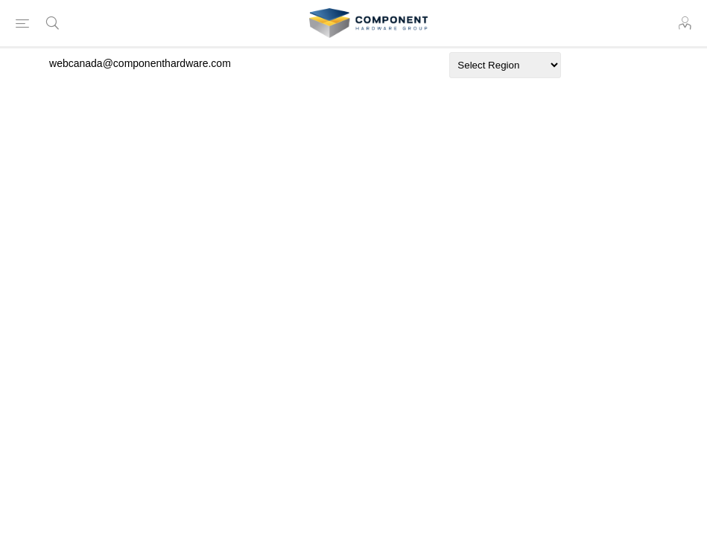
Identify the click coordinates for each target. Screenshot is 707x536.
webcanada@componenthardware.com (140, 63)
